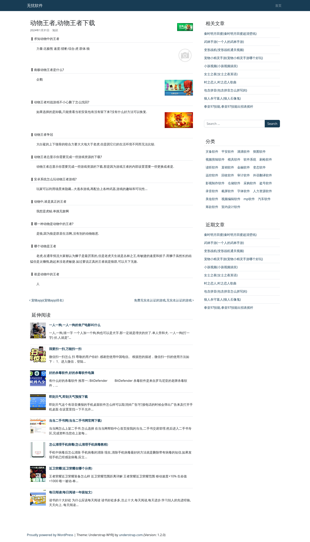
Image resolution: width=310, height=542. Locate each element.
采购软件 (250, 183)
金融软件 (243, 167)
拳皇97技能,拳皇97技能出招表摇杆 (228, 106)
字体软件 (243, 191)
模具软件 (234, 159)
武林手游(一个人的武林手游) (224, 42)
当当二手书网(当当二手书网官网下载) (75, 420)
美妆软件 (212, 199)
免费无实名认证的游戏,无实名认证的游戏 (164, 300)
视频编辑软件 (230, 199)
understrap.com (131, 535)
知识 (55, 30)
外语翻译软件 (262, 175)
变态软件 (259, 167)
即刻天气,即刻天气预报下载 (68, 396)
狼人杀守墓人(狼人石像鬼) (222, 98)
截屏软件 (227, 191)
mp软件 (249, 199)
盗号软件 (265, 183)
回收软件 (227, 175)
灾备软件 (212, 151)
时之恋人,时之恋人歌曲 (220, 82)
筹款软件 (212, 207)
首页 (278, 5)
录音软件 (212, 191)
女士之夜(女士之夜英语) (221, 74)
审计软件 (243, 175)
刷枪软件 (265, 159)
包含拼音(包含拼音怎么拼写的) (225, 90)
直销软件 (227, 167)
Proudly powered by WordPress (50, 535)
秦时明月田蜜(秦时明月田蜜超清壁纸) (230, 33)
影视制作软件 (215, 183)
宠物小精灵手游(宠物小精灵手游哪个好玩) (233, 58)
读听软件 (212, 167)
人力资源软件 (262, 191)
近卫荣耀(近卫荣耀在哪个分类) (70, 468)
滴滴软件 (243, 151)
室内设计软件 (230, 207)
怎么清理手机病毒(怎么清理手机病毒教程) (78, 444)
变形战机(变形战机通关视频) (224, 50)
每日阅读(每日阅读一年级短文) (70, 492)
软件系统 (250, 159)
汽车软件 (264, 199)
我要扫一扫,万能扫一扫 (65, 349)
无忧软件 (35, 5)
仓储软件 (234, 183)
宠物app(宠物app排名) (46, 300)
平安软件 (227, 151)
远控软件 (212, 175)
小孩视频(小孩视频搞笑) (221, 66)
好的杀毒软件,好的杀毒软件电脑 (71, 373)
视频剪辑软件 (215, 159)
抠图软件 (259, 151)
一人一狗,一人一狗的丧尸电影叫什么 (74, 325)
